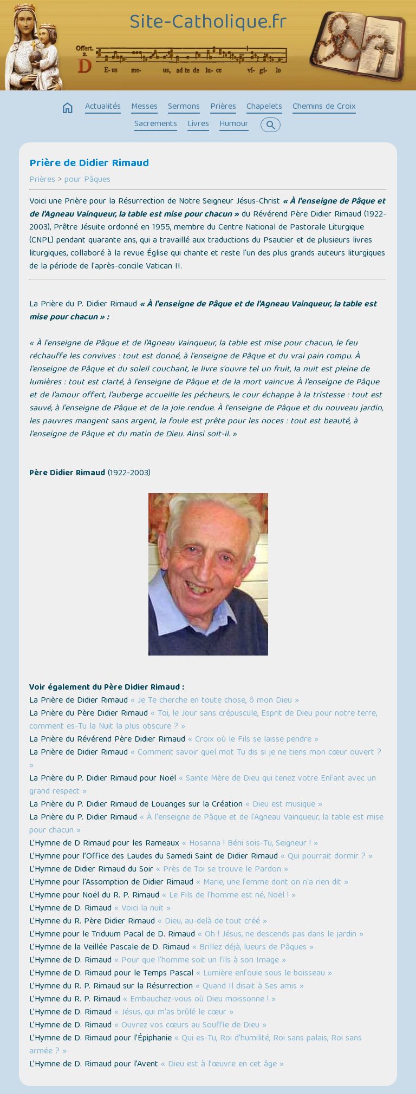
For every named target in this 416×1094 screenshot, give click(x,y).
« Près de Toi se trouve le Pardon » (222, 869)
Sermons (184, 107)
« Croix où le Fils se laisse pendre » (253, 740)
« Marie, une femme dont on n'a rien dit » (272, 882)
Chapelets (264, 107)
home (68, 108)
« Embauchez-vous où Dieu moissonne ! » (199, 999)
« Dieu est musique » (283, 805)
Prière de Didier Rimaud (89, 164)
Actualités (103, 107)
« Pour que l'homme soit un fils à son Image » (200, 960)
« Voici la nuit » (142, 908)
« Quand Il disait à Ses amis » (250, 986)
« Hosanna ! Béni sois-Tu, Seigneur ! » (250, 843)
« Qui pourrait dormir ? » (327, 856)
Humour (234, 124)
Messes (144, 107)
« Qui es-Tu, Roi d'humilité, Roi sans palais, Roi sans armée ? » (195, 1045)
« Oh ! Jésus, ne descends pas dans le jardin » (280, 934)
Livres (198, 124)
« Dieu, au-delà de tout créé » (212, 921)
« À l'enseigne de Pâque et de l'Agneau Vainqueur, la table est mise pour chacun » (206, 824)
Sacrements (155, 124)
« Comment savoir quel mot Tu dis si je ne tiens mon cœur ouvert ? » (205, 759)
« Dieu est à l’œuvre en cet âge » (222, 1064)
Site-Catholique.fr (208, 23)
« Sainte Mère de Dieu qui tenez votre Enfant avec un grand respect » (202, 785)
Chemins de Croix (324, 107)
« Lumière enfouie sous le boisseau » (264, 973)
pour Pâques (87, 180)
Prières (223, 107)
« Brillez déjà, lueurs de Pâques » (253, 947)
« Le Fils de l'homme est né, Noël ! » (229, 895)
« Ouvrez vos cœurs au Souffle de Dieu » (190, 1025)
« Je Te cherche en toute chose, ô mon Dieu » (215, 701)
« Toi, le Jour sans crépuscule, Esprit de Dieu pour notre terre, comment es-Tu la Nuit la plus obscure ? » (203, 720)
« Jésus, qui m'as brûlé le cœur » (173, 1012)
